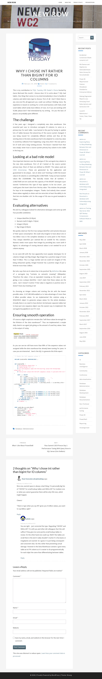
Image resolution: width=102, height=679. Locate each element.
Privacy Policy (78, 2)
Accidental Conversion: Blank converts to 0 (85, 57)
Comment (17, 576)
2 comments (52, 84)
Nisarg (69, 675)
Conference (83, 375)
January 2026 (84, 252)
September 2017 (85, 320)
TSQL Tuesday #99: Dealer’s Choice (45, 90)
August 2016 (83, 333)
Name (15, 608)
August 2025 (83, 274)
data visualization (85, 379)
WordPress (56, 675)
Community (83, 371)
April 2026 (83, 244)
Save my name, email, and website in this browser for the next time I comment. (39, 639)
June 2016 (83, 337)
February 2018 (84, 316)
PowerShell (83, 419)
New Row (11, 2)
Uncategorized (84, 428)
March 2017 (83, 324)
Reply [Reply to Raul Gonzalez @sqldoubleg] (19, 514)
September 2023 (85, 282)
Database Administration (24, 429)
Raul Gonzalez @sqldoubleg (33, 479)
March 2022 (83, 299)
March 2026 (83, 248)
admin (42, 84)
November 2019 (85, 311)
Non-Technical (84, 404)
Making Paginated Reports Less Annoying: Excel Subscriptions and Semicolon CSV (85, 101)
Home (60, 2)
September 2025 (85, 269)
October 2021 (84, 307)
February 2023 (84, 286)
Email (15, 618)
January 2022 (84, 303)
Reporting (83, 423)
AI (80, 360)
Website (16, 628)
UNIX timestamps (20, 170)
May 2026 (82, 240)
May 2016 (82, 341)
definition (55, 271)
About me (68, 2)
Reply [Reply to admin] (22, 558)
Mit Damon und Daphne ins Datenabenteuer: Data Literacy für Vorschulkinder (85, 69)
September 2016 (85, 328)
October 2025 (84, 265)
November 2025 (85, 261)
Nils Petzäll (83, 194)
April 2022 (83, 295)
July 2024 (83, 278)
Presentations (90, 2)
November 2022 (85, 290)
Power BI (82, 415)
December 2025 (85, 257)
